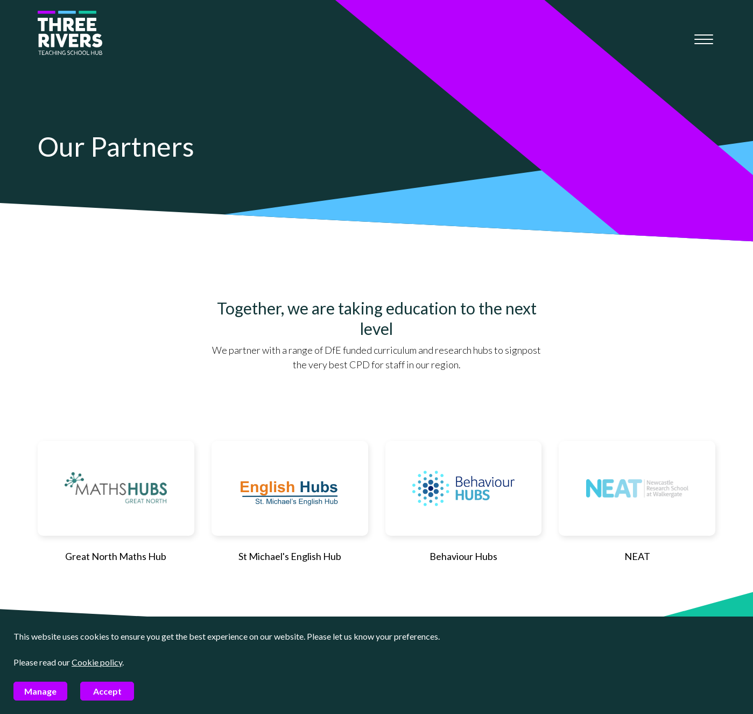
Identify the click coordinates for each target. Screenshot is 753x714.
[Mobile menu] (703, 39)
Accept (107, 691)
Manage (40, 691)
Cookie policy (97, 662)
